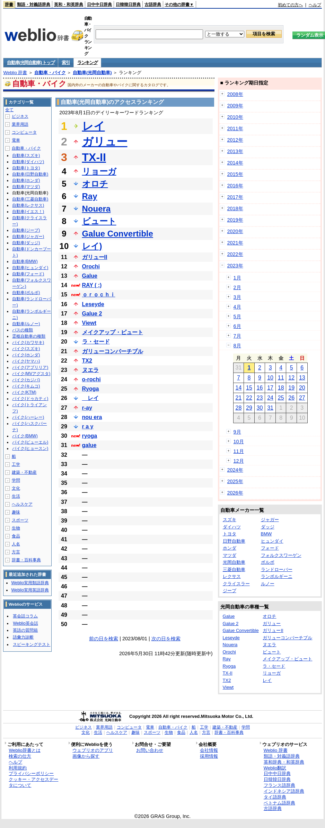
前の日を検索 (103, 638)
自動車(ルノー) (26, 323)
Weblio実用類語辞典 (30, 582)
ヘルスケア (22, 504)
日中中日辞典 (99, 4)
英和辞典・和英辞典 (284, 762)
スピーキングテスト (31, 644)
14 (238, 388)
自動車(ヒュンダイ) (30, 267)
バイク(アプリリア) (30, 367)
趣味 (16, 512)
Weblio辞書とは (24, 750)
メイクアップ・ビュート (112, 332)
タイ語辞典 (275, 797)
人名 (16, 544)
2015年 (235, 174)
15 (249, 388)
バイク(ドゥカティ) (30, 398)
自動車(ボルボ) (26, 292)
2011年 (235, 128)
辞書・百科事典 (26, 560)
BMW (266, 533)
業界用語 (20, 124)
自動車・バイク (50, 72)
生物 (16, 528)
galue (89, 445)
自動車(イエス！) (28, 211)
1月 (237, 278)
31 (270, 408)
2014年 (235, 163)
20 (302, 388)
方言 (16, 552)
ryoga (89, 436)
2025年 (235, 481)
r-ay (87, 408)
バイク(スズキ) (26, 348)
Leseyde (93, 304)
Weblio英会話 (25, 623)
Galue (89, 276)
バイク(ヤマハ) (26, 361)
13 (302, 378)
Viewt (89, 323)
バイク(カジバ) (26, 379)
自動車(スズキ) (26, 155)
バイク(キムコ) (26, 386)
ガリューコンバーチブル (112, 351)
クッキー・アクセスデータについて (33, 782)
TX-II (94, 157)
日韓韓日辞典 (128, 4)
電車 (16, 140)
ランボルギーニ (276, 576)
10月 (239, 441)
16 (260, 388)
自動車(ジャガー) (28, 236)
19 (291, 388)
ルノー (267, 583)
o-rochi (91, 379)
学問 (16, 480)
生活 (16, 496)
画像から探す (85, 756)
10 (270, 378)
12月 (239, 461)
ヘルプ (315, 4)
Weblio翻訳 (275, 768)
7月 (237, 336)
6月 (237, 326)
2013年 (235, 151)
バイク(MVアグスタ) (31, 373)
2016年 (235, 185)
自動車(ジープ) (26, 230)
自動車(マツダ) (26, 186)
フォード (270, 548)
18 (281, 388)
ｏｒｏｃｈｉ (98, 294)
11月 (239, 451)
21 (238, 398)
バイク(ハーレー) (28, 417)
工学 (16, 464)
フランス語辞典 (279, 785)
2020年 (235, 231)
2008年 (235, 94)
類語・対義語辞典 (33, 4)
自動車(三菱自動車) (30, 199)
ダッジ (267, 526)
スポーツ (20, 520)
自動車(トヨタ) (26, 168)
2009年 (235, 105)
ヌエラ (90, 370)
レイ (93, 126)
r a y (88, 426)
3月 (237, 297)
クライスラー (236, 583)
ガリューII (94, 257)
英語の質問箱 (25, 630)
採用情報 (209, 756)
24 (270, 398)
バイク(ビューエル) (30, 442)
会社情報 (209, 750)
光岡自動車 (234, 562)
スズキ (229, 519)
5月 (237, 316)
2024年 (235, 470)
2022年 (235, 254)
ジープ (229, 590)
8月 (237, 345)
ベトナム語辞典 (279, 802)
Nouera (96, 208)
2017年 (235, 197)
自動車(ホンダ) (26, 180)
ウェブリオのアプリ (92, 750)
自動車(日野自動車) (30, 174)
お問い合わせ (149, 750)
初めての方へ (290, 4)
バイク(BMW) (24, 436)
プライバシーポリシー (31, 773)
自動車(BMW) (24, 261)
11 (281, 378)
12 (291, 378)
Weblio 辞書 (15, 72)
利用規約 (18, 768)
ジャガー (270, 519)
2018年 (235, 208)
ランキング (87, 62)
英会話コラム (25, 616)
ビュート (99, 221)
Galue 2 (92, 314)
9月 (237, 432)
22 (249, 398)
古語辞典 (152, 4)
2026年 (235, 493)
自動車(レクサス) (28, 205)
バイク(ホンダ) (26, 355)
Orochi (91, 266)
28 (238, 408)
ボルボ (267, 562)
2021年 (235, 243)
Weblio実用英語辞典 (30, 590)
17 (270, 388)
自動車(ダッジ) (26, 242)
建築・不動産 (24, 472)
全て (9, 110)
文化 (16, 488)
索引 (66, 62)
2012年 (235, 140)
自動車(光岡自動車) (92, 72)
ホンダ (229, 548)
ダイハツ (232, 526)
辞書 (9, 4)
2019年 (235, 220)
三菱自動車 (234, 569)
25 (281, 398)
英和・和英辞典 (68, 4)
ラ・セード (96, 342)
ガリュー (105, 141)
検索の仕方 (20, 756)
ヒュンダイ (272, 541)
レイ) (92, 246)
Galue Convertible (117, 233)
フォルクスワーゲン (281, 555)
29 (249, 408)
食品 (16, 536)
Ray (89, 196)
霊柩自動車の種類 (28, 336)
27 (302, 398)
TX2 (87, 361)
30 (260, 408)
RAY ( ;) (92, 285)
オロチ (95, 183)
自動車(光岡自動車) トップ (30, 62)
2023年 (235, 265)
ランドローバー (276, 569)
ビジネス (20, 116)
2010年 (235, 117)
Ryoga (90, 389)
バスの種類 (22, 330)
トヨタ (229, 533)
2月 (237, 287)
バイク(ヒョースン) (30, 448)
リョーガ (99, 171)
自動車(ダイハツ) (28, 161)
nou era (92, 417)
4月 (237, 307)
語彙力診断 (23, 637)
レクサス (232, 576)
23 (260, 398)
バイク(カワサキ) (28, 342)
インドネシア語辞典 (284, 791)
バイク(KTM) (24, 392)
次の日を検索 (166, 638)
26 (291, 398)
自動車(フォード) (28, 273)
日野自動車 (234, 541)
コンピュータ (24, 132)
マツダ (229, 555)
